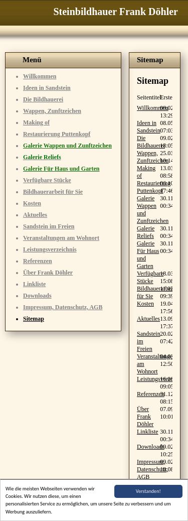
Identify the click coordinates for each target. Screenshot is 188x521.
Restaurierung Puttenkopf (56, 134)
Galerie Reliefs (145, 232)
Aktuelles (35, 214)
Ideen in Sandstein (47, 87)
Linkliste (34, 284)
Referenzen (37, 261)
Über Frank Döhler (48, 272)
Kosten (32, 203)
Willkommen (39, 76)
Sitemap (33, 318)
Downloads (37, 295)
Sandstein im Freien (48, 226)
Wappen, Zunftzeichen (52, 110)
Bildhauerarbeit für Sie (53, 191)
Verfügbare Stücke (47, 180)
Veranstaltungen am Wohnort (61, 237)
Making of (36, 122)
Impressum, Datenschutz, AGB (62, 307)
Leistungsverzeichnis (50, 249)
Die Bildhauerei (43, 99)
